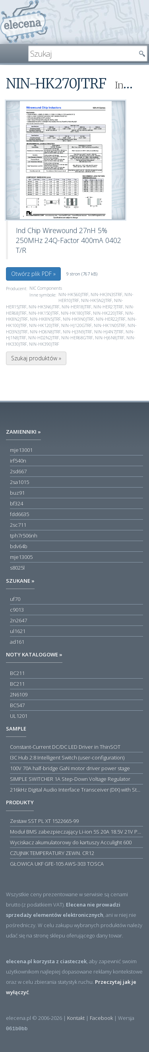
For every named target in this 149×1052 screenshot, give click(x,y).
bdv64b (18, 546)
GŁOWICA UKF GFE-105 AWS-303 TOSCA (57, 863)
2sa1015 (19, 482)
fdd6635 (19, 514)
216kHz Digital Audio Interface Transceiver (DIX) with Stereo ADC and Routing (76, 789)
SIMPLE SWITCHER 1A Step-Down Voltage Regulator (70, 778)
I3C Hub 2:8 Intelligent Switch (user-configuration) (67, 757)
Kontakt (76, 1017)
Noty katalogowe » (34, 654)
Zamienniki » (23, 431)
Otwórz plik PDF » (33, 273)
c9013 (17, 609)
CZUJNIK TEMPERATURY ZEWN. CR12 (52, 853)
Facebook (101, 1017)
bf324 (16, 503)
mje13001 (21, 449)
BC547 (17, 705)
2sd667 (18, 471)
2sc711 (18, 524)
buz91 (17, 492)
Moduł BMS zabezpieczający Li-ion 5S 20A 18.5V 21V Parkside (76, 831)
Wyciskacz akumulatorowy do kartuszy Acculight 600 (71, 842)
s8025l (17, 567)
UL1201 (18, 715)
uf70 (15, 599)
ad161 (17, 641)
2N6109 (18, 694)
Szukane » (20, 580)
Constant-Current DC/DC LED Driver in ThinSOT (65, 746)
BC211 (17, 673)
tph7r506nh (23, 535)
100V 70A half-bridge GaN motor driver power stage (70, 768)
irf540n (18, 460)
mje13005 (21, 556)
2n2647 (18, 620)
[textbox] (81, 53)
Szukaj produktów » (36, 358)
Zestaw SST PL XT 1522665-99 (44, 820)
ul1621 (17, 631)
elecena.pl (24, 22)
